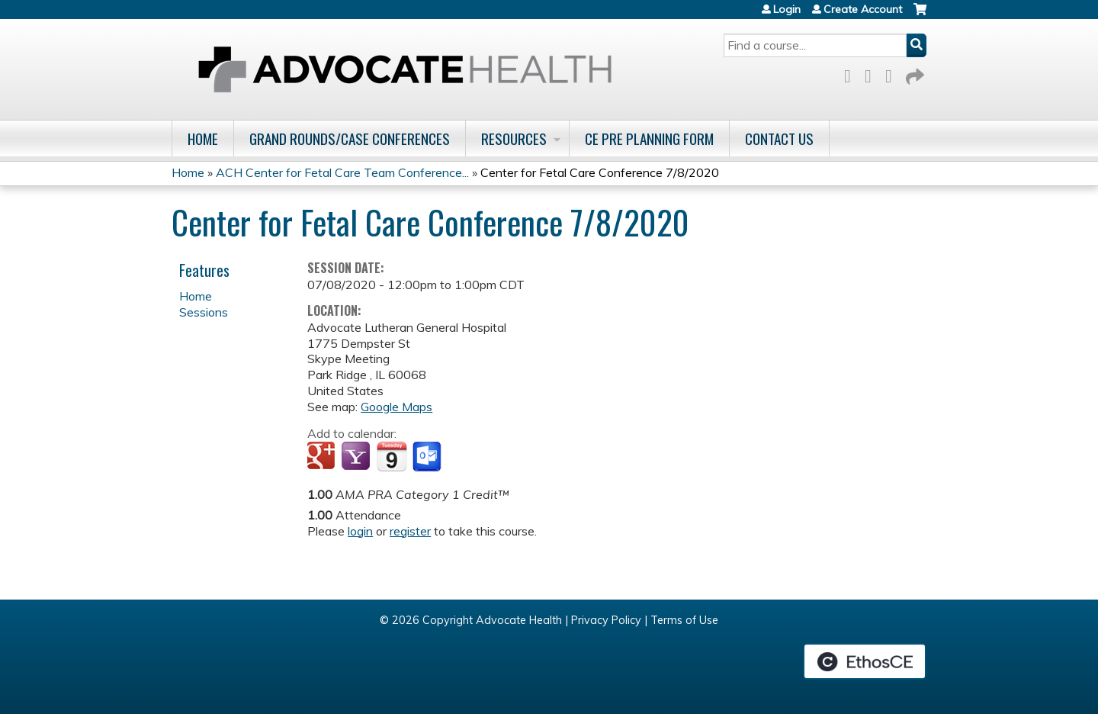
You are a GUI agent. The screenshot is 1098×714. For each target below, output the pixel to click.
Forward (913, 73)
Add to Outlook (428, 457)
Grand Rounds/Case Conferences (349, 138)
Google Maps (396, 406)
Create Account (863, 9)
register (410, 531)
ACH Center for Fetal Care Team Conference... (342, 172)
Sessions (203, 312)
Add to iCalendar (391, 456)
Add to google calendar (323, 457)
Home (203, 138)
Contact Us (779, 138)
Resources (514, 138)
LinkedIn (893, 73)
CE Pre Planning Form (649, 138)
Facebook (851, 73)
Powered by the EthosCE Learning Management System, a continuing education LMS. (864, 661)
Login (787, 9)
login (360, 531)
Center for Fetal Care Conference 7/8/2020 (599, 172)
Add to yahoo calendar (357, 457)
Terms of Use (684, 620)
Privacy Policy (606, 620)
